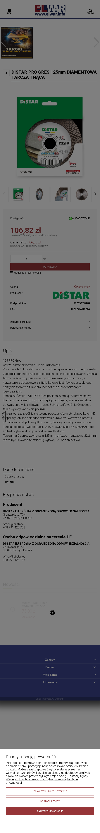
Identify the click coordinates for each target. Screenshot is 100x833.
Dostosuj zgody (50, 801)
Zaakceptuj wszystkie (50, 811)
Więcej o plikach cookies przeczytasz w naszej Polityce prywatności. (42, 781)
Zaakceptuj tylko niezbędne (50, 791)
